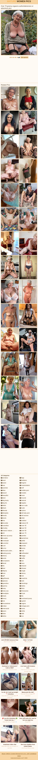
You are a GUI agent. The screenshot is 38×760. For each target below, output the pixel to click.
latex (3, 613)
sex (22, 561)
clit (3, 533)
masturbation (25, 485)
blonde (4, 510)
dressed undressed (8, 550)
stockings (23, 583)
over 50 (23, 528)
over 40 (23, 525)
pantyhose (24, 538)
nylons (23, 510)
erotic (3, 558)
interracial (5, 608)
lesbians (23, 480)
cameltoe (5, 525)
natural (23, 500)
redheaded (24, 553)
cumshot (4, 543)
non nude (23, 505)
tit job (22, 593)
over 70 (23, 533)
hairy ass (4, 591)
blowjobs (4, 513)
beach (4, 493)
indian (4, 606)
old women (24, 515)
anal (3, 480)
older (22, 518)
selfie (22, 558)
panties (23, 535)
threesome (24, 591)
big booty (5, 500)
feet (3, 568)
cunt (3, 545)
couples (4, 538)
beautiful (4, 495)
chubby (4, 528)
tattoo (22, 586)
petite (22, 540)
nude (22, 508)
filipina (4, 571)
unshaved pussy (26, 598)
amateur (4, 478)
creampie (5, 540)
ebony (4, 555)
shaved (23, 566)
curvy (3, 548)
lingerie (23, 483)
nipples (23, 503)
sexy (22, 563)
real (22, 550)
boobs (4, 515)
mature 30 (24, 523)
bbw (3, 490)
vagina (23, 603)
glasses (4, 581)
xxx (22, 616)
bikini (3, 505)
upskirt (23, 601)
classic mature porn (8, 530)
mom (22, 495)
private (23, 545)
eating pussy (6, 553)
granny (4, 586)
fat (2, 566)
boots (3, 518)
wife (22, 613)
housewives (5, 603)
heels (3, 596)
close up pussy (6, 535)
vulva (22, 608)
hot (3, 601)
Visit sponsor (24, 57)
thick (22, 588)
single (22, 571)
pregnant (23, 543)
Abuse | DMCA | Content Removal (11, 753)
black (3, 508)
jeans (3, 611)
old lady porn (25, 513)
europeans (5, 561)
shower (23, 568)
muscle (23, 498)
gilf (3, 576)
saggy (22, 555)
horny (3, 598)
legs (22, 478)
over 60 (23, 530)
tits (21, 596)
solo (22, 581)
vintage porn (24, 606)
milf (22, 488)
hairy (3, 588)
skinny (23, 573)
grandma (4, 583)
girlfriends (5, 578)
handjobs (5, 593)
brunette (4, 523)
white (22, 611)
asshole (4, 488)
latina (3, 616)
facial (3, 563)
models (23, 493)
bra (3, 520)
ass (3, 485)
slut (22, 576)
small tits (23, 578)
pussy (22, 548)
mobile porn (24, 490)
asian (3, 483)
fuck (3, 573)
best (3, 498)
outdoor (23, 520)
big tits (4, 503)
